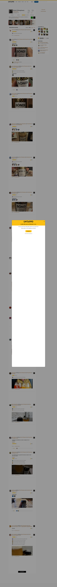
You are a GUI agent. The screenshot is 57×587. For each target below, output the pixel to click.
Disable (28, 231)
